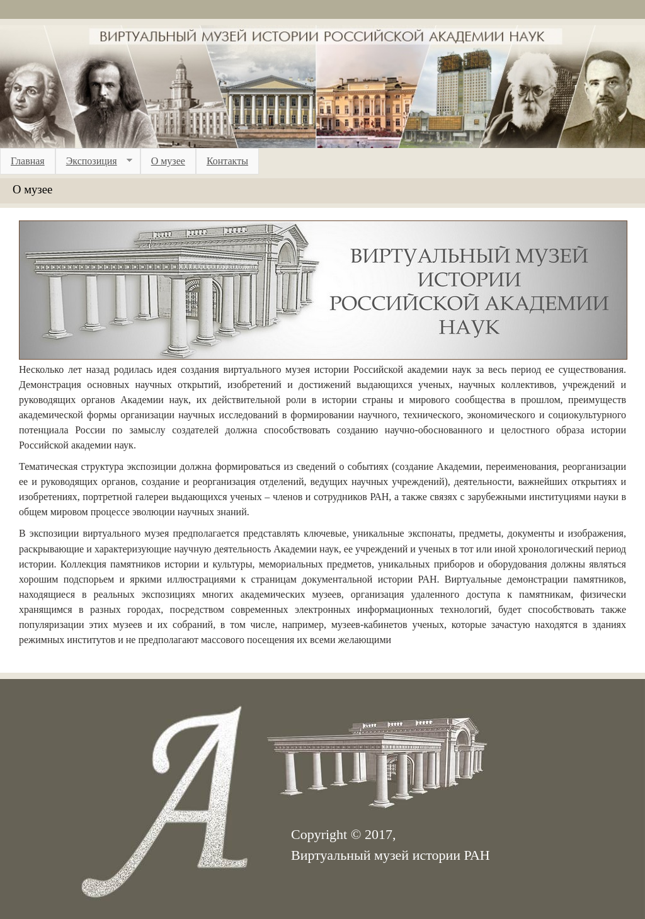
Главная (28, 161)
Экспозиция (93, 161)
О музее (168, 161)
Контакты (227, 161)
